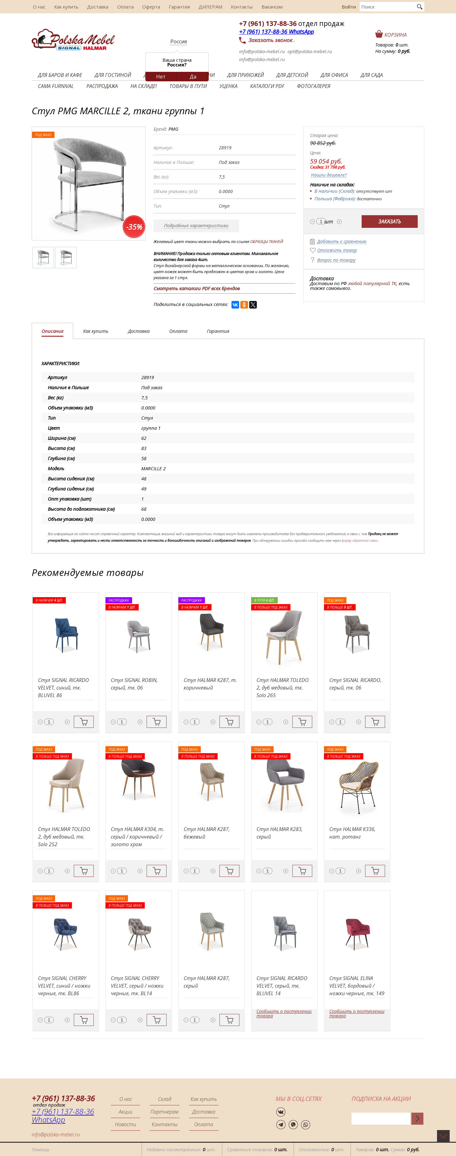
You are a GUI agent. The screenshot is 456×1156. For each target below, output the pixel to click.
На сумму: (392, 51)
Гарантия (173, 6)
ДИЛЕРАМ (203, 6)
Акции (125, 1111)
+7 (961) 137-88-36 (268, 23)
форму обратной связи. (360, 540)
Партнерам (164, 1111)
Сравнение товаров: (257, 1149)
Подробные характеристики (196, 225)
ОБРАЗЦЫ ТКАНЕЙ (266, 241)
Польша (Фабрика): (335, 198)
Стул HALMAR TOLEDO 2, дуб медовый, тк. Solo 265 (282, 688)
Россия (178, 41)
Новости (125, 1124)
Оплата (121, 6)
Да (193, 76)
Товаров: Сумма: (388, 1149)
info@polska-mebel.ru (262, 51)
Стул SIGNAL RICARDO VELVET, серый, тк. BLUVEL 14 (281, 986)
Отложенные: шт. (322, 1149)
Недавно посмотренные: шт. (181, 1149)
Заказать (389, 221)
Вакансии (262, 6)
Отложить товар (337, 250)
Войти (349, 6)
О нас (38, 6)
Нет (161, 76)
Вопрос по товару (336, 260)
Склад (164, 1099)
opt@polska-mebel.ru (310, 51)
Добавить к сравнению (341, 241)
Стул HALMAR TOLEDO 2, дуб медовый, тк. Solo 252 (64, 837)
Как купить (64, 6)
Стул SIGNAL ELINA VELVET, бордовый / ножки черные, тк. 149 (356, 986)
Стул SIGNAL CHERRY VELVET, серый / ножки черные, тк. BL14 (137, 986)
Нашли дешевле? (329, 175)
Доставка (94, 6)
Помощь (41, 1149)
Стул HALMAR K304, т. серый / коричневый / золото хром (137, 837)
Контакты (233, 6)
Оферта (146, 6)
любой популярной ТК (372, 283)
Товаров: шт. (392, 44)
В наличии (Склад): (334, 191)
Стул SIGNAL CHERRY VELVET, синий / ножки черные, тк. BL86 (64, 986)
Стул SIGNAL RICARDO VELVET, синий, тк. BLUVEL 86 (63, 688)
